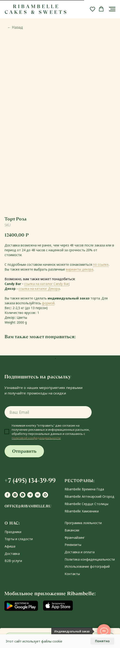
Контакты (72, 574)
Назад (15, 27)
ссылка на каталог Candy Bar (46, 284)
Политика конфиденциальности (90, 559)
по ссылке (101, 264)
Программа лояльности (83, 523)
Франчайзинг (75, 537)
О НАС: (12, 523)
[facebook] (7, 495)
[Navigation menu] (112, 9)
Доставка (12, 553)
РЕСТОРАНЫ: (80, 480)
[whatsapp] (22, 495)
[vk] (38, 495)
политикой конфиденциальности (36, 438)
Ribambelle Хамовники (82, 511)
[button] (92, 9)
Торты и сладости (19, 539)
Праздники (13, 532)
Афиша (10, 546)
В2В (8, 561)
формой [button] (48, 303)
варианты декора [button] (79, 269)
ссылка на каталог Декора (39, 288)
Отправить (24, 451)
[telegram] (30, 495)
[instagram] (15, 495)
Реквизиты (73, 544)
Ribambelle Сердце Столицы (86, 504)
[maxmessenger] (45, 495)
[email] (48, 412)
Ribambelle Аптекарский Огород (89, 496)
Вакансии (72, 530)
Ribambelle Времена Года (84, 489)
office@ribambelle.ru (28, 506)
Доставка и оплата (80, 552)
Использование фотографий (87, 566)
